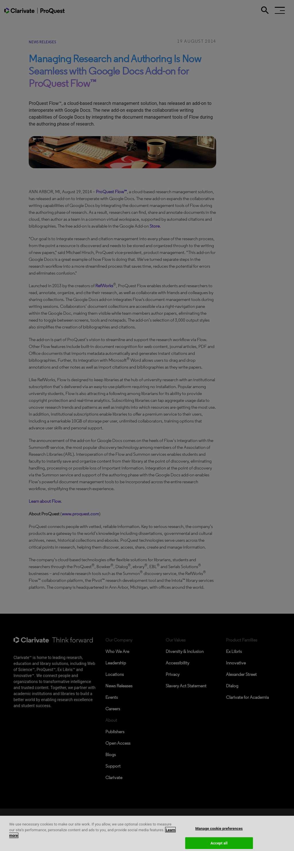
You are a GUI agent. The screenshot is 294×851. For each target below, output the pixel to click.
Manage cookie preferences (219, 835)
